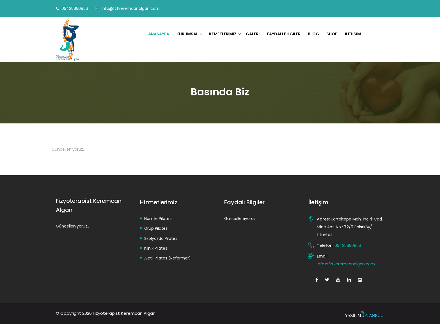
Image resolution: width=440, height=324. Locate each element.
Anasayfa (158, 34)
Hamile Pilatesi (158, 218)
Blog (313, 34)
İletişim (353, 34)
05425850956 (74, 8)
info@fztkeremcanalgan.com (131, 8)
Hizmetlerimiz (222, 34)
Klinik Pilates (155, 248)
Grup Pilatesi (156, 228)
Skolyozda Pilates (160, 238)
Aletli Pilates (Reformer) (167, 258)
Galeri (253, 34)
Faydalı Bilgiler (284, 34)
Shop (332, 34)
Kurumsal (187, 34)
